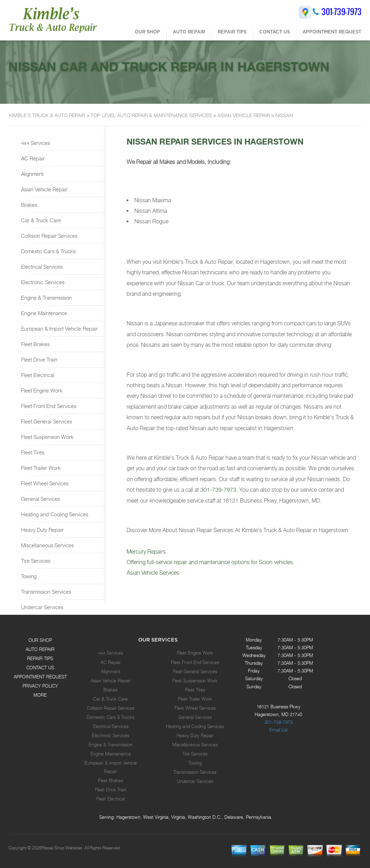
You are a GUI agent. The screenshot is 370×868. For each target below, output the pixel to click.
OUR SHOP (147, 31)
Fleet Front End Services (48, 406)
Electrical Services (41, 266)
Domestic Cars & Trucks (48, 251)
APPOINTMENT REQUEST (331, 31)
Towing (28, 576)
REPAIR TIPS (232, 31)
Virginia (178, 817)
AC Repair (32, 158)
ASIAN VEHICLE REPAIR (243, 115)
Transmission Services (45, 591)
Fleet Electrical (37, 375)
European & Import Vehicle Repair (59, 328)
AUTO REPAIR (189, 31)
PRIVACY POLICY (40, 686)
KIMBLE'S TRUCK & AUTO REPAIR (47, 115)
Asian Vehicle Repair (44, 189)
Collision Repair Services (48, 235)
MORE (40, 695)
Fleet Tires (32, 452)
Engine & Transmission (46, 297)
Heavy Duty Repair (42, 529)
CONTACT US (274, 31)
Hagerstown (128, 817)
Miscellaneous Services (47, 545)
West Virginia (155, 817)
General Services (40, 499)
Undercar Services (41, 607)
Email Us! (278, 730)
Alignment (31, 174)
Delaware (233, 817)
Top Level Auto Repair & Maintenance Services (151, 115)
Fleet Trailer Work (40, 468)
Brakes (28, 205)
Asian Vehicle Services (153, 572)
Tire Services (35, 560)
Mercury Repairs (146, 551)
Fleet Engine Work (41, 390)
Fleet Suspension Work (47, 437)
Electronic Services (42, 282)
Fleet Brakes (35, 344)
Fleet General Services (46, 421)
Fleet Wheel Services (44, 483)
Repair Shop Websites (62, 847)
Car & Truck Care (40, 220)
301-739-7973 (341, 11)
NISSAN (284, 115)
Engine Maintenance (43, 313)
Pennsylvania (258, 817)
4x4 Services (35, 143)
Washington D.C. (205, 817)
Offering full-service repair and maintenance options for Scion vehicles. (210, 562)
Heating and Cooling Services (54, 514)
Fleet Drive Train (38, 359)
